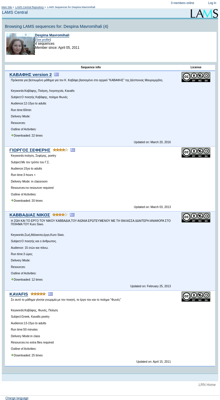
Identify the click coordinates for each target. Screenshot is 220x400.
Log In (212, 3)
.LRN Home (207, 385)
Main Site (6, 7)
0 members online (182, 3)
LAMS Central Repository (29, 7)
